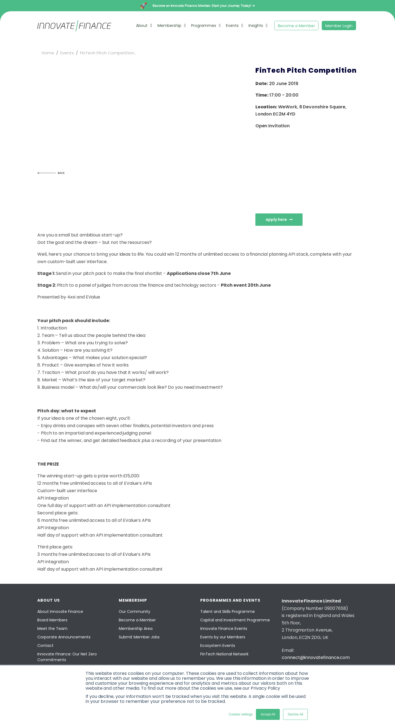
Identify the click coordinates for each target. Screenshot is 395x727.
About (142, 25)
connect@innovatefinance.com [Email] (316, 657)
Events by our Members (222, 637)
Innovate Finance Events (223, 628)
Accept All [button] (268, 714)
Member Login (338, 26)
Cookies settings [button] (240, 714)
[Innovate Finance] (74, 30)
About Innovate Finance (60, 611)
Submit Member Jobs (139, 637)
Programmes (203, 25)
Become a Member (296, 26)
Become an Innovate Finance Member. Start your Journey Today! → (204, 6)
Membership (169, 25)
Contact (45, 645)
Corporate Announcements (64, 637)
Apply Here (279, 219)
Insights (256, 25)
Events (232, 25)
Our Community (134, 611)
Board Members (52, 620)
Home (48, 53)
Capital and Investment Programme (235, 620)
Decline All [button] (295, 714)
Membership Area (136, 628)
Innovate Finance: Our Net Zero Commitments (67, 657)
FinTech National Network (224, 654)
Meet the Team (52, 628)
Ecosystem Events (217, 645)
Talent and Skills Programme (227, 611)
